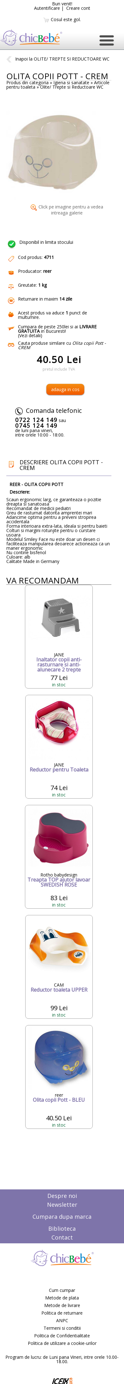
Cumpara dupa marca (62, 1216)
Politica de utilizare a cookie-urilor (62, 1343)
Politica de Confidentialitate (62, 1336)
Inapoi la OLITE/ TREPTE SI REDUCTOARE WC (57, 59)
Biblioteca (62, 1228)
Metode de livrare (62, 1305)
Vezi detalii (30, 335)
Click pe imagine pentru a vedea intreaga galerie (67, 209)
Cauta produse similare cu (62, 345)
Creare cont (78, 8)
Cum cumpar (62, 1290)
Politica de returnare (62, 1313)
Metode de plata (62, 1298)
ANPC (62, 1320)
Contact (62, 1237)
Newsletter (62, 1204)
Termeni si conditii (62, 1328)
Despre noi (62, 1195)
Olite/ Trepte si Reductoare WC (71, 87)
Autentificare (47, 8)
